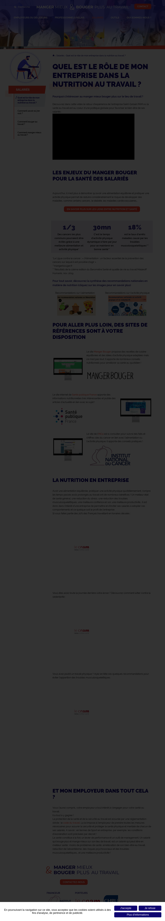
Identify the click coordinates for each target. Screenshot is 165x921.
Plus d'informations (138, 914)
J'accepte (125, 908)
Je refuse (150, 908)
